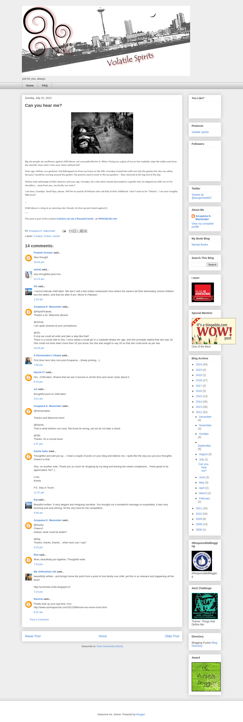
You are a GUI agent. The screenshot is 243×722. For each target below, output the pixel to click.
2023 (199, 369)
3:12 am (38, 398)
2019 (199, 375)
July (202, 459)
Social (56, 236)
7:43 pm (38, 564)
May (202, 482)
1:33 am (38, 299)
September (204, 445)
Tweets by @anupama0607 (202, 196)
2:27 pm (38, 443)
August (203, 454)
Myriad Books (200, 244)
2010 (199, 513)
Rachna (38, 598)
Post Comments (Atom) (110, 646)
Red (36, 554)
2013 (199, 406)
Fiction (47, 236)
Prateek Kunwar (43, 252)
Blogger (140, 714)
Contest (38, 236)
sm (35, 389)
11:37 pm (39, 492)
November (205, 425)
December (205, 416)
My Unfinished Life (45, 571)
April (202, 487)
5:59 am (38, 512)
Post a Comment (39, 619)
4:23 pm (38, 547)
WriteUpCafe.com (107, 218)
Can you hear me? (203, 467)
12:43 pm (39, 348)
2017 (199, 385)
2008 (199, 524)
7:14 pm (38, 591)
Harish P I (39, 372)
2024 (199, 364)
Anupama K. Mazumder (48, 306)
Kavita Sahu (41, 451)
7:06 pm (38, 364)
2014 (199, 401)
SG (35, 286)
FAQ (45, 85)
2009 (199, 519)
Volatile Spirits (200, 132)
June (202, 477)
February (204, 498)
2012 (199, 412)
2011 (199, 508)
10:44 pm (39, 262)
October (204, 433)
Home (30, 85)
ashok (38, 269)
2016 (199, 391)
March (203, 493)
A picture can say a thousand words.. (75, 218)
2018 (199, 380)
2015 (199, 396)
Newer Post (33, 636)
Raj (36, 499)
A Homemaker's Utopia (47, 355)
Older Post (172, 636)
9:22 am (38, 612)
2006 (199, 529)
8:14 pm (38, 381)
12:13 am (39, 279)
